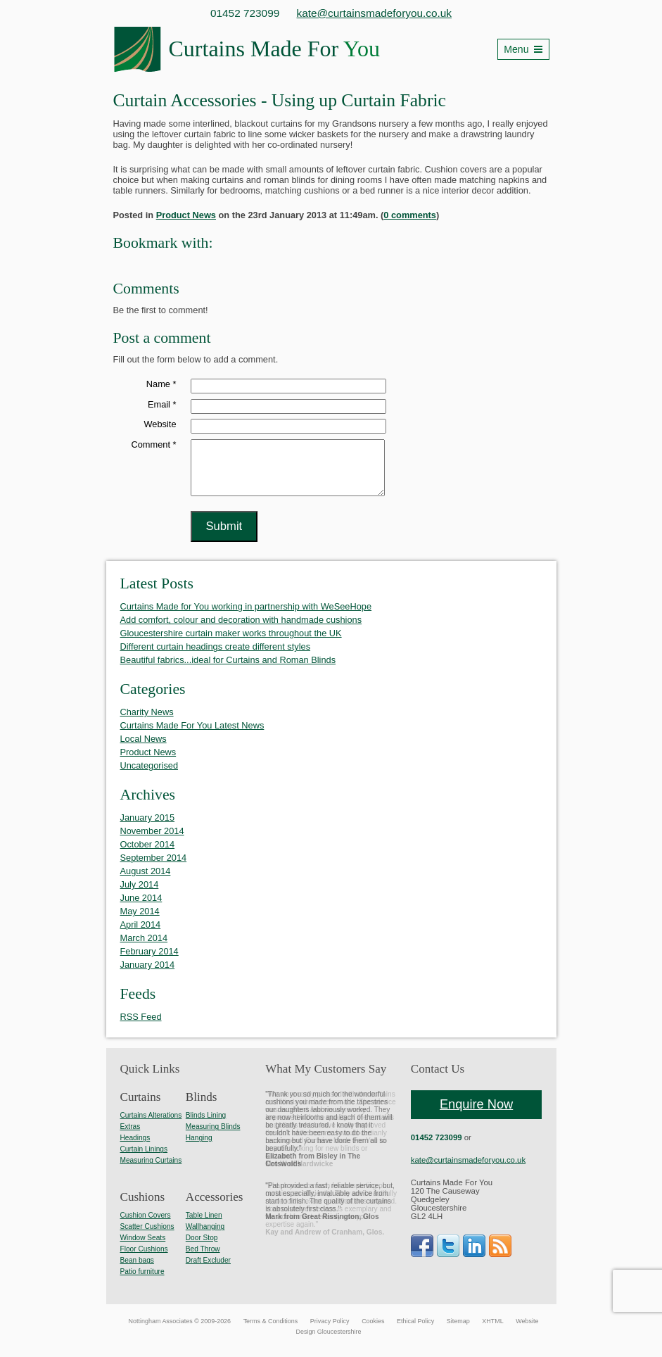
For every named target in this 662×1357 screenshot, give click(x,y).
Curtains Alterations (151, 1126)
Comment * (153, 444)
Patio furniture (142, 1282)
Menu (516, 49)
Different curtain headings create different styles (215, 657)
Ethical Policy (415, 1331)
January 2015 (147, 828)
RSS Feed (141, 1027)
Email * (162, 404)
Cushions (142, 1207)
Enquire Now (476, 1115)
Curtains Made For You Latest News (192, 736)
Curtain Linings (144, 1159)
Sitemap (458, 1331)
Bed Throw (203, 1259)
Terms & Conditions (270, 1331)
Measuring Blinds (213, 1137)
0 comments (409, 215)
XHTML (492, 1331)
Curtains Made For (274, 48)
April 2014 (140, 935)
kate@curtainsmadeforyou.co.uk (374, 13)
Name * (161, 384)
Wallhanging (205, 1237)
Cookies (373, 1331)
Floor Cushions (144, 1259)
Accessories (214, 1207)
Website (160, 424)
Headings (135, 1148)
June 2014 (141, 908)
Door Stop (202, 1248)
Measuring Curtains (151, 1171)
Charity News (147, 722)
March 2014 (144, 948)
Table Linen (204, 1226)
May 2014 (140, 921)
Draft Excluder (208, 1271)
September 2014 (153, 868)
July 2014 (139, 895)
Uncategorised (149, 776)
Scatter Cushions (147, 1237)
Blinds (201, 1107)
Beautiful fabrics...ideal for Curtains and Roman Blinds (228, 670)
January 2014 (147, 975)
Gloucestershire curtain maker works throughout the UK (231, 643)
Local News (143, 749)
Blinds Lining (206, 1126)
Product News (186, 215)
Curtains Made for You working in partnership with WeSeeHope (246, 617)
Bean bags (137, 1271)
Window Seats (143, 1248)
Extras (130, 1137)
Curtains (140, 1107)
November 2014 (152, 841)
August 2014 (145, 881)
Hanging (199, 1148)
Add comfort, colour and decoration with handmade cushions (241, 630)
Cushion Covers (145, 1226)
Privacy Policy (330, 1331)
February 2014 (149, 962)
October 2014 (147, 855)
